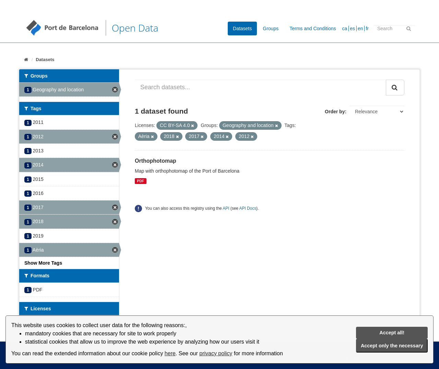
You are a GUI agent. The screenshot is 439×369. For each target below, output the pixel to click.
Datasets (242, 28)
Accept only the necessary (392, 345)
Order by (335, 111)
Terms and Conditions (312, 28)
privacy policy (215, 353)
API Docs (248, 208)
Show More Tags (43, 263)
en (360, 28)
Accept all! (391, 332)
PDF (140, 181)
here (170, 353)
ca (344, 28)
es (352, 28)
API (226, 208)
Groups (270, 28)
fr (367, 28)
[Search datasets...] (260, 87)
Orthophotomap (155, 161)
